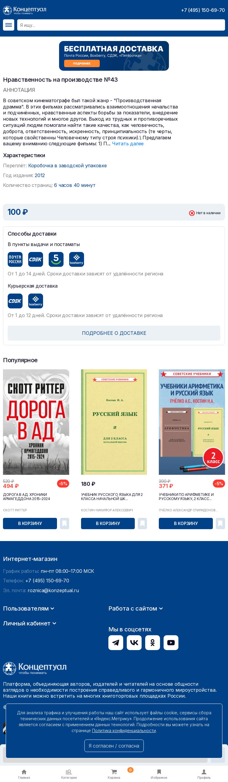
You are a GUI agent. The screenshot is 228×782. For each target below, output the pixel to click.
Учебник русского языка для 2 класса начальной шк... (112, 497)
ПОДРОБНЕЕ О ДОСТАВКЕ (114, 333)
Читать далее (128, 143)
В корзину (30, 523)
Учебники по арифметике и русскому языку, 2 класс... (186, 497)
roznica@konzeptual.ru (53, 647)
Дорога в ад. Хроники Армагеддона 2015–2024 (26, 497)
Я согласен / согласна (114, 746)
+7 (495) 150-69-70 (203, 10)
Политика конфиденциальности (124, 730)
